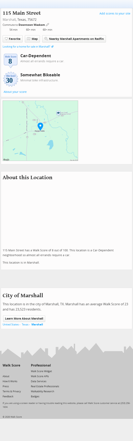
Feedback (8, 396)
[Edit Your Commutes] (48, 24)
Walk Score (11, 365)
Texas (25, 324)
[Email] (17, 371)
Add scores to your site (114, 13)
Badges (35, 396)
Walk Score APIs (40, 376)
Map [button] (32, 39)
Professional (41, 365)
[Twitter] (5, 371)
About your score (15, 92)
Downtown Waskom (32, 24)
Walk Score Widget (41, 371)
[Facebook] (11, 371)
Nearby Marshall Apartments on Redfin (74, 39)
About (6, 376)
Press (6, 386)
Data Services (38, 381)
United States (11, 324)
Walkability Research (42, 391)
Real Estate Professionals (45, 386)
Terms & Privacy (12, 391)
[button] (40, 126)
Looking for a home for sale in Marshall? (26, 46)
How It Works (10, 381)
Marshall (9, 20)
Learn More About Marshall (24, 318)
